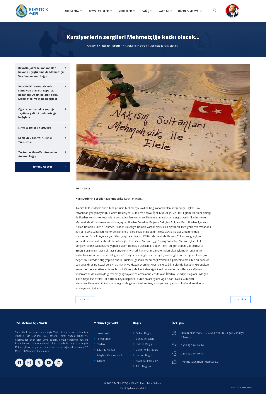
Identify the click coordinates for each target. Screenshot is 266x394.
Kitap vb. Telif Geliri (147, 360)
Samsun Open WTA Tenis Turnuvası (35, 140)
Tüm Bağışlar (144, 366)
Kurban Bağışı (144, 355)
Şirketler (126, 11)
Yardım (165, 11)
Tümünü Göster (41, 166)
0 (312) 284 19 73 (192, 353)
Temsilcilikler (100, 11)
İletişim (100, 360)
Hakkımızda (72, 11)
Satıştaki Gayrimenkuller (110, 355)
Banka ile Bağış (145, 338)
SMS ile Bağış (144, 344)
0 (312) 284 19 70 (192, 345)
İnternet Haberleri (111, 45)
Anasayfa (92, 45)
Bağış (146, 11)
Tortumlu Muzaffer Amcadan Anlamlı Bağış (37, 154)
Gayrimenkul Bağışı (147, 349)
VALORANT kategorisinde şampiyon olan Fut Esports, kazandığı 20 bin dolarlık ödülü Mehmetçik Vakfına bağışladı (38, 93)
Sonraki (240, 299)
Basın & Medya (190, 11)
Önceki (85, 299)
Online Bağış (143, 333)
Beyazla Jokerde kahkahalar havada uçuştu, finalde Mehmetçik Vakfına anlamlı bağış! (41, 72)
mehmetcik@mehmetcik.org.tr (200, 361)
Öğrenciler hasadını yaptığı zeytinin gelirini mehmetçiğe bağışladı (37, 113)
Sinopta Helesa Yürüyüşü (34, 127)
